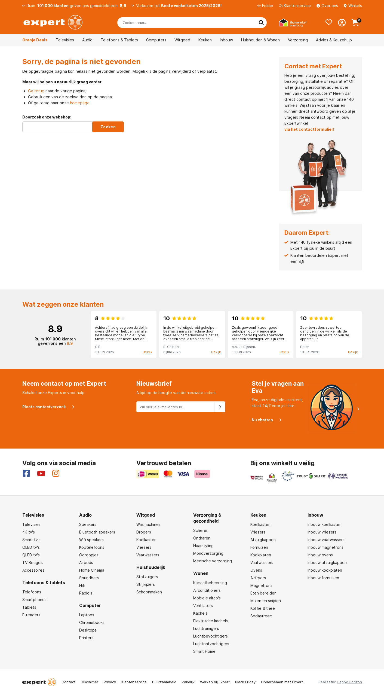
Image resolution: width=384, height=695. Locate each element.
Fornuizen (259, 547)
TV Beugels (32, 562)
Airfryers (258, 577)
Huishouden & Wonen (260, 40)
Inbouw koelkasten (325, 524)
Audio (87, 40)
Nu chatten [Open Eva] (264, 419)
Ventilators (203, 605)
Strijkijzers (145, 584)
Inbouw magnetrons (325, 547)
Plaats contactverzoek (46, 406)
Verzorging (298, 40)
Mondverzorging (208, 553)
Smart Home (204, 651)
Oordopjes (89, 555)
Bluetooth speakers (97, 532)
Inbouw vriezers (322, 532)
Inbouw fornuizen (323, 577)
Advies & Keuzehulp (334, 40)
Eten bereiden (263, 593)
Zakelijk (188, 682)
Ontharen (201, 538)
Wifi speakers (91, 539)
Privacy (110, 682)
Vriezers (143, 547)
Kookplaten (260, 555)
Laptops (86, 614)
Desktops (88, 630)
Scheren (200, 530)
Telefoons (31, 592)
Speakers (87, 524)
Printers (86, 637)
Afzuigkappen (263, 539)
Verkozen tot (179, 5)
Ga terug (36, 91)
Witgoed (182, 40)
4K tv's (28, 532)
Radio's (85, 593)
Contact (68, 682)
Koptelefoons (91, 547)
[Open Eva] (334, 409)
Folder (265, 6)
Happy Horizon (349, 682)
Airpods (86, 562)
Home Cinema (91, 570)
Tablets (29, 607)
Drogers (143, 532)
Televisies (65, 40)
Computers (156, 40)
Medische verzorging (212, 561)
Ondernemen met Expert (282, 682)
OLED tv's (31, 547)
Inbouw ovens (320, 555)
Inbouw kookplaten (325, 570)
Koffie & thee (262, 608)
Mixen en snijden (265, 600)
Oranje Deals (35, 40)
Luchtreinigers (206, 628)
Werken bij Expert (215, 682)
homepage (80, 102)
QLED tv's (31, 555)
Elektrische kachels (210, 620)
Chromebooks (92, 622)
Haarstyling (203, 545)
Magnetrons (261, 585)
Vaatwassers (147, 555)
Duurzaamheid (164, 682)
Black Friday (245, 682)
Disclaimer (89, 682)
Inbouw (226, 40)
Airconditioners (207, 590)
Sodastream (261, 616)
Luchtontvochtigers (211, 643)
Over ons (327, 6)
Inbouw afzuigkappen (327, 562)
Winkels (352, 6)
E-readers (31, 614)
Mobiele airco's (207, 598)
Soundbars (89, 577)
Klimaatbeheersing (210, 582)
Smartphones (34, 599)
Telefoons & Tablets (119, 40)
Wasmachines (148, 524)
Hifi (82, 585)
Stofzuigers (147, 576)
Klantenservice (295, 6)
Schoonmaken (149, 592)
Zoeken (108, 126)
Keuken (205, 40)
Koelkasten (146, 539)
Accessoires (33, 570)
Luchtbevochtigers (210, 636)
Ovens (256, 570)
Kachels (200, 613)
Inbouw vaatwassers (326, 539)
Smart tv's (31, 539)
